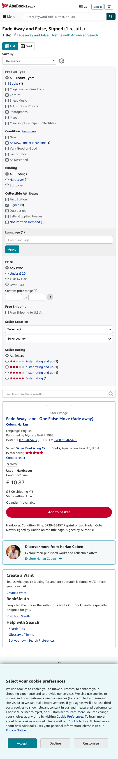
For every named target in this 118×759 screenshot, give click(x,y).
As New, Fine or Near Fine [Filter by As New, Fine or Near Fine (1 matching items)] (27, 143)
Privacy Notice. (16, 730)
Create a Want (16, 593)
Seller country (16, 338)
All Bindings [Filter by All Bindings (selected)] (16, 174)
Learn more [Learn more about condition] (29, 131)
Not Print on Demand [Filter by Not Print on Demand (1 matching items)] (24, 222)
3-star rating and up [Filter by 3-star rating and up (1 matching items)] (34, 367)
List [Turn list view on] (10, 46)
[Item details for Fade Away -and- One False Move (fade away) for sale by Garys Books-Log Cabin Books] (59, 407)
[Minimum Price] (13, 297)
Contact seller (15, 457)
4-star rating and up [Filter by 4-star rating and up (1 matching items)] (34, 372)
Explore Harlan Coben (44, 558)
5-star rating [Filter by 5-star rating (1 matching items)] (28, 378)
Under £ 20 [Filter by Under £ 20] (15, 273)
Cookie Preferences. (70, 716)
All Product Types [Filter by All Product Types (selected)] (20, 78)
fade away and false (33, 35)
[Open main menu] (10, 16)
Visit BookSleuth (18, 616)
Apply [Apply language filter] (12, 249)
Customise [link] (91, 743)
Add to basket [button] (59, 512)
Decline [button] (55, 743)
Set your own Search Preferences (32, 640)
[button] (111, 393)
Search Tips (17, 629)
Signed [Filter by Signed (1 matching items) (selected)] (14, 205)
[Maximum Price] (36, 297)
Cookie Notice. (79, 721)
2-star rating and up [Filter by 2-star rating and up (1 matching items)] (34, 361)
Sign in (97, 6)
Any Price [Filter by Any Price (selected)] (14, 268)
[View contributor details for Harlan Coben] (17, 424)
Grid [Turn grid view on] (26, 46)
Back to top (59, 665)
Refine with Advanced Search (75, 35)
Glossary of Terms (21, 634)
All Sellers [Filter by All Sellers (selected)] (17, 355)
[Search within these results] (59, 394)
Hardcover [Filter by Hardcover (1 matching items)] (16, 179)
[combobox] (65, 16)
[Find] (111, 16)
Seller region (15, 329)
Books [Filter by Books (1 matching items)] (14, 83)
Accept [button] (22, 743)
